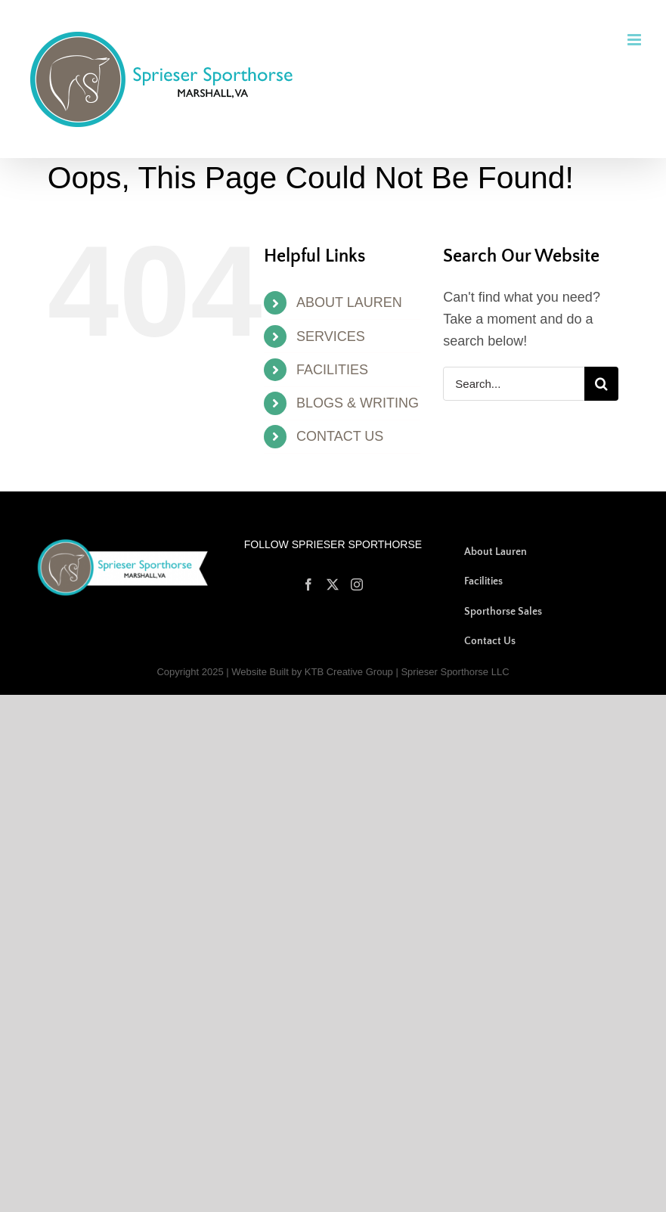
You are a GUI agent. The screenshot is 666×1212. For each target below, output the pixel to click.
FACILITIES (332, 369)
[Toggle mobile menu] (635, 40)
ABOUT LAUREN (349, 302)
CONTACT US (339, 436)
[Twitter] (333, 584)
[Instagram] (357, 584)
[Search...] (513, 384)
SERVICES (330, 336)
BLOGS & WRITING (357, 403)
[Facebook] (308, 584)
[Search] (601, 384)
